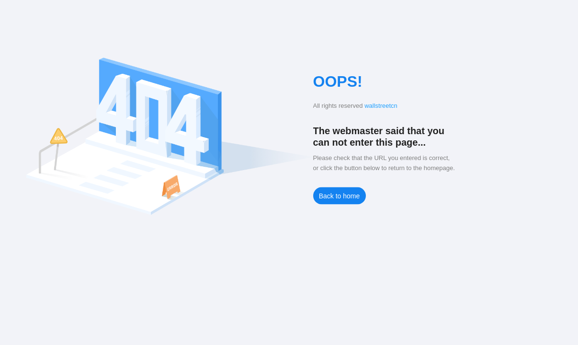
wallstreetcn (380, 105)
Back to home (339, 196)
